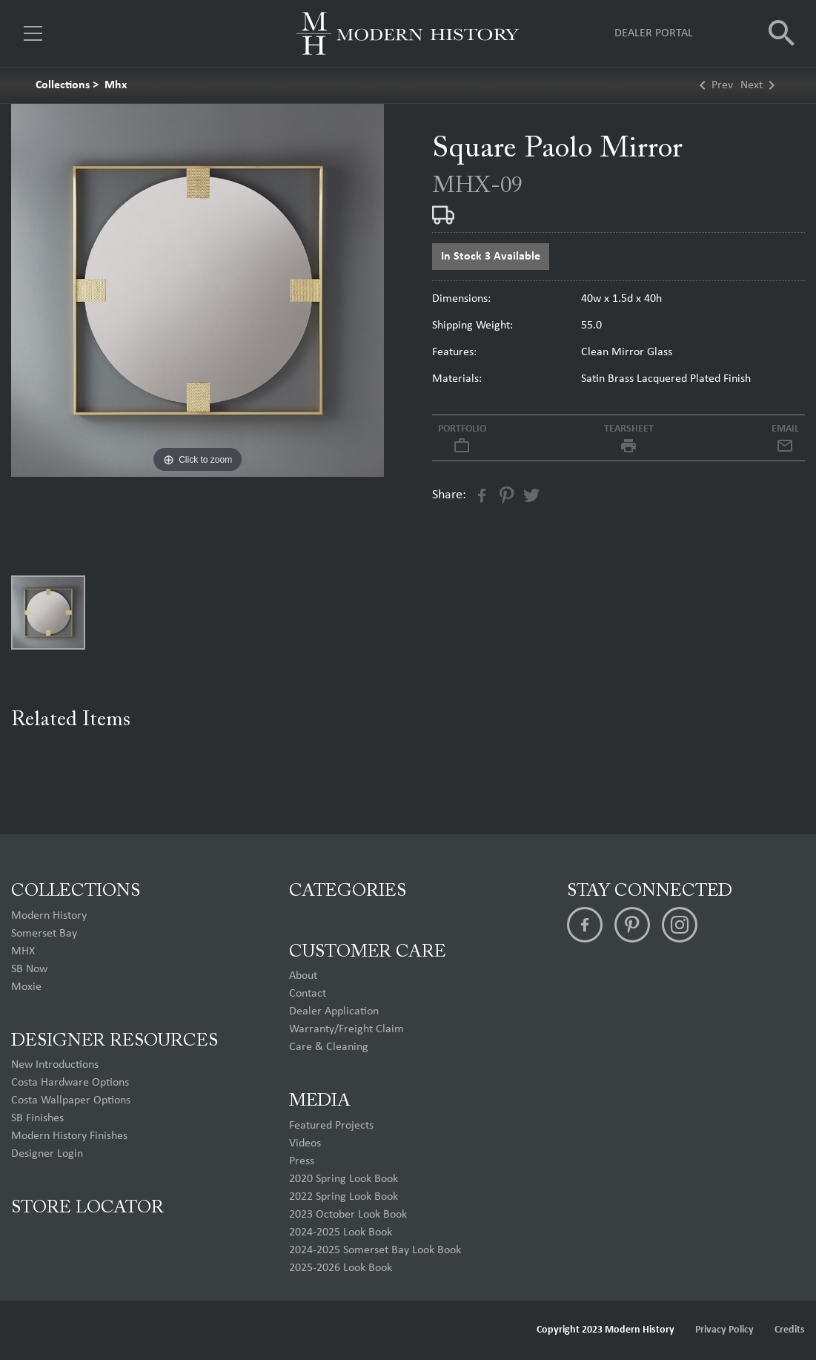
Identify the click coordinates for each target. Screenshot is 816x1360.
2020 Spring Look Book (343, 1179)
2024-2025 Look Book (340, 1232)
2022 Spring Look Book (343, 1197)
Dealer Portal (653, 33)
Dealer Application (334, 1011)
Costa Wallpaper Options (70, 1100)
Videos (305, 1143)
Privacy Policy (724, 1330)
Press (301, 1161)
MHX (23, 951)
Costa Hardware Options (70, 1083)
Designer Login (47, 1154)
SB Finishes (37, 1118)
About (303, 976)
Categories (347, 891)
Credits (789, 1330)
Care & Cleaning (328, 1047)
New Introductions (55, 1065)
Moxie (26, 987)
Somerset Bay (44, 934)
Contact (307, 994)
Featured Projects (331, 1126)
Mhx (116, 85)
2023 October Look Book (348, 1215)
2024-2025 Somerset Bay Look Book (375, 1250)
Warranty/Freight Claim (346, 1029)
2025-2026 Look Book (340, 1268)
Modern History (49, 916)
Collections (63, 85)
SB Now (29, 969)
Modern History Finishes (69, 1136)
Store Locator (87, 1208)
